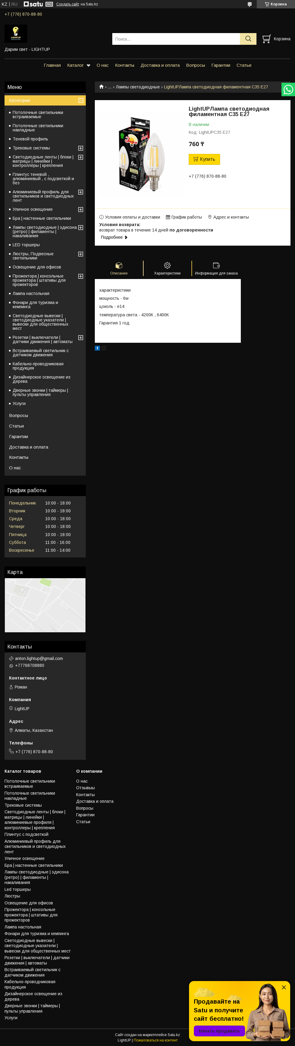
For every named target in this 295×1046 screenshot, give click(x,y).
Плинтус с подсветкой (26, 834)
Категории (19, 100)
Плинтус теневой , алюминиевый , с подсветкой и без (43, 178)
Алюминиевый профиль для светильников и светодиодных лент (43, 196)
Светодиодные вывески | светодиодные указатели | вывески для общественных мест (40, 322)
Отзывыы (85, 787)
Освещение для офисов (37, 267)
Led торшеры (18, 889)
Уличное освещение (33, 209)
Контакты (124, 65)
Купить (207, 159)
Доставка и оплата (160, 65)
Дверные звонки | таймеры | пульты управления (40, 392)
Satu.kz (174, 1035)
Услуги (19, 403)
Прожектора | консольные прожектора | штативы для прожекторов (39, 280)
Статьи (244, 65)
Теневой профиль (30, 139)
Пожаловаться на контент (156, 1040)
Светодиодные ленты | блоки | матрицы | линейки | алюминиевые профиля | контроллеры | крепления (35, 819)
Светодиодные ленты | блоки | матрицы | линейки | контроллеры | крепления (43, 161)
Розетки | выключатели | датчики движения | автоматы (43, 339)
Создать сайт (67, 4)
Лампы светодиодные (138, 86)
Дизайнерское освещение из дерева (41, 379)
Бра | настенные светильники (42, 218)
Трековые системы (31, 148)
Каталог (75, 65)
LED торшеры (26, 244)
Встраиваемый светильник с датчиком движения (41, 352)
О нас (103, 65)
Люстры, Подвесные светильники (33, 255)
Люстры (12, 896)
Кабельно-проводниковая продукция (38, 365)
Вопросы (195, 65)
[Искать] (248, 39)
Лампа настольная (31, 293)
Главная (52, 65)
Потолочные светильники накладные (38, 127)
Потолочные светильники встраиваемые (38, 114)
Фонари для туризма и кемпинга (35, 304)
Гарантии (220, 65)
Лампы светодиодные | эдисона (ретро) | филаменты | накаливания (45, 231)
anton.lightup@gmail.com (39, 658)
